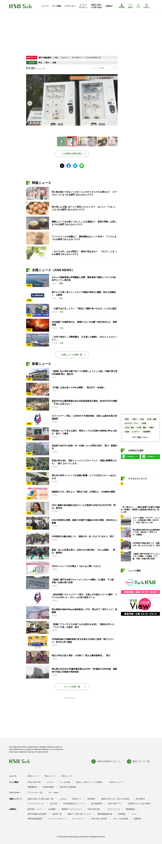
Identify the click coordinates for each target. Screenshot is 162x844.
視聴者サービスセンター (72, 809)
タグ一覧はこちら (139, 437)
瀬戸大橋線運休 (45, 58)
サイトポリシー (79, 819)
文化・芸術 (130, 427)
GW (56, 58)
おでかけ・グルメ (132, 423)
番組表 (130, 6)
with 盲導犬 (140, 799)
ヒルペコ (50, 782)
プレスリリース (113, 809)
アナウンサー (69, 6)
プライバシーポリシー (57, 819)
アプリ (138, 6)
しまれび (62, 799)
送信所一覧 (57, 814)
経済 (127, 432)
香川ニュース (67, 776)
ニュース (45, 6)
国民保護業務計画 (104, 814)
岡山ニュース (50, 776)
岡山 (40, 63)
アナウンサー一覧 (35, 793)
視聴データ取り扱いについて (79, 814)
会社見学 (53, 803)
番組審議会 (130, 809)
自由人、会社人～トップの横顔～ (90, 782)
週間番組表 (32, 787)
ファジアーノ (77, 58)
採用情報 (121, 6)
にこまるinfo (65, 782)
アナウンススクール (36, 803)
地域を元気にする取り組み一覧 (40, 799)
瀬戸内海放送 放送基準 (37, 814)
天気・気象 (142, 427)
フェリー (65, 58)
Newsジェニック (116, 782)
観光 (151, 427)
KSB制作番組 (48, 787)
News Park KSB (34, 782)
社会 (142, 419)
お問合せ (146, 6)
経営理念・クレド (35, 809)
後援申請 (137, 819)
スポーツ (136, 432)
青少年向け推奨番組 (68, 787)
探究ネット (77, 799)
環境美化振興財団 (35, 819)
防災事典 (91, 799)
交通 (144, 423)
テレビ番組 (56, 6)
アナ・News (53, 793)
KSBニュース (33, 776)
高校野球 (147, 432)
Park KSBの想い (94, 809)
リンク (134, 814)
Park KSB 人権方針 (99, 819)
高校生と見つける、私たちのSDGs (115, 799)
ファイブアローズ (93, 58)
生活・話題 (152, 419)
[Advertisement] (81, 28)
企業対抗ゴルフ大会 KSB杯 (139, 803)
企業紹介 (109, 6)
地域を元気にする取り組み (96, 6)
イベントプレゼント (83, 6)
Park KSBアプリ (115, 803)
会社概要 (52, 809)
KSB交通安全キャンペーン (74, 803)
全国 (54, 63)
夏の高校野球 (96, 803)
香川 (47, 63)
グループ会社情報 (120, 819)
